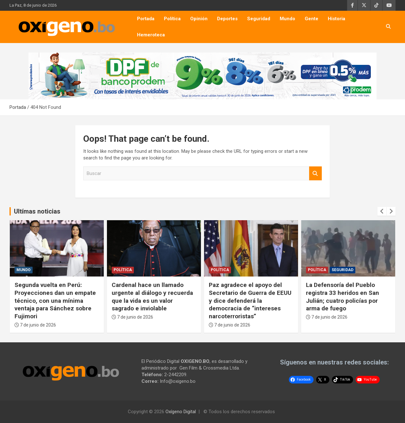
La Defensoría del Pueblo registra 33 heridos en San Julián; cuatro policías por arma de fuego (342, 296)
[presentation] (381, 211)
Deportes (227, 19)
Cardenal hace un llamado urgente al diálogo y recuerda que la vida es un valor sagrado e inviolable (152, 296)
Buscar (315, 173)
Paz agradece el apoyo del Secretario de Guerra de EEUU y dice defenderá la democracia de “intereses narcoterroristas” (250, 300)
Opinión (199, 19)
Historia (336, 19)
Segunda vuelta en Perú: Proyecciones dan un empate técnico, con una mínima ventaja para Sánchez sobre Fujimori (55, 300)
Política (172, 19)
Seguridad (258, 19)
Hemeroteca (151, 35)
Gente (311, 19)
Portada (145, 19)
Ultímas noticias (37, 211)
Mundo (287, 19)
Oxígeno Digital (180, 411)
